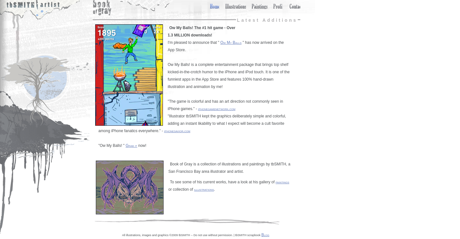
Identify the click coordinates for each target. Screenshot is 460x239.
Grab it (131, 145)
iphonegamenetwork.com (216, 109)
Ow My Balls (230, 42)
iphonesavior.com (177, 131)
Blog (265, 235)
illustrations (204, 189)
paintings (282, 182)
